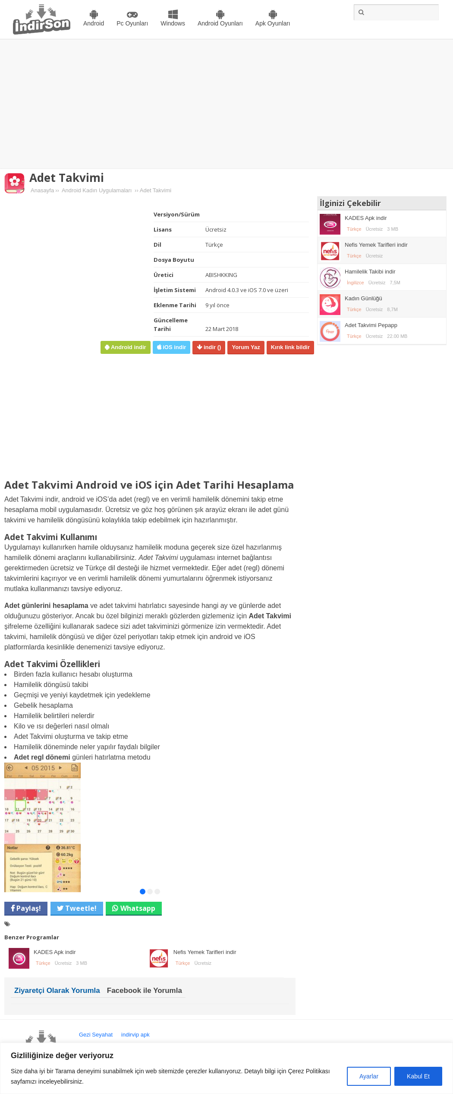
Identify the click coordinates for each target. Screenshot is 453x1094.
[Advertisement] (226, 104)
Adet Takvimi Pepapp (371, 325)
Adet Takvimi (66, 177)
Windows (172, 23)
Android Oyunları (220, 23)
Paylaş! (28, 908)
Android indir (127, 347)
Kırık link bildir (290, 347)
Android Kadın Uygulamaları (97, 190)
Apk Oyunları (272, 23)
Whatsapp (137, 908)
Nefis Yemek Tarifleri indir (204, 952)
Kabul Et (418, 1076)
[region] (226, 1068)
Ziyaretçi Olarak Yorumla (57, 990)
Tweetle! (80, 908)
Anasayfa (42, 190)
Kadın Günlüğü (363, 298)
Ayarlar (368, 1076)
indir (211, 347)
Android (93, 23)
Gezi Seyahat (96, 1034)
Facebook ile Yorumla (144, 990)
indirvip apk (135, 1034)
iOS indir (173, 347)
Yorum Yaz (246, 347)
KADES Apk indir (55, 952)
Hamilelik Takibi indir (370, 271)
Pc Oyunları (132, 23)
